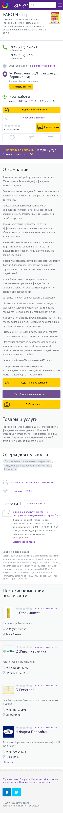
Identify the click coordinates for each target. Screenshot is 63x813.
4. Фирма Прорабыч (31, 732)
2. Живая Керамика (31, 651)
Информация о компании (18, 150)
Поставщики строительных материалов (27, 461)
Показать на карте (21, 86)
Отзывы (7, 154)
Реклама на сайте (39, 779)
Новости (21, 154)
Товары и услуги (46, 150)
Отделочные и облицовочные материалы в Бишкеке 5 (28, 467)
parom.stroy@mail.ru (43, 65)
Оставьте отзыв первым (45, 608)
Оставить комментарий (24, 541)
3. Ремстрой (25, 690)
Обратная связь (10, 779)
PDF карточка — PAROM (17, 491)
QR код (34, 154)
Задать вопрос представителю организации (28, 482)
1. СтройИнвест (28, 613)
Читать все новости (36, 503)
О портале (25, 779)
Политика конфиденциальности (34, 782)
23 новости (8, 762)
